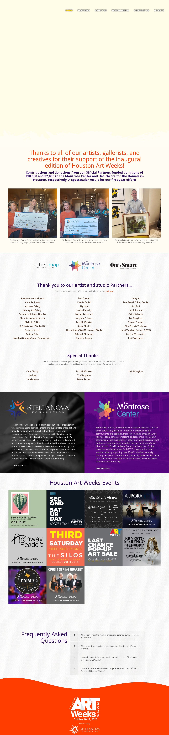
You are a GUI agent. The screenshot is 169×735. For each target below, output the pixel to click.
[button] (107, 636)
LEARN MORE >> (19, 466)
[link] (32, 216)
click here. (110, 291)
